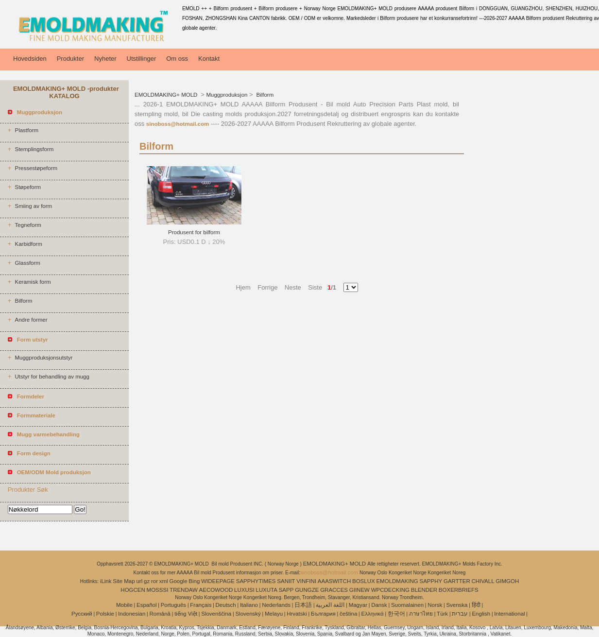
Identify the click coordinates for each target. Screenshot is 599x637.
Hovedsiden (30, 58)
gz (147, 581)
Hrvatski (297, 614)
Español (147, 605)
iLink (106, 581)
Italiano (249, 605)
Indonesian (131, 614)
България (323, 614)
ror (154, 581)
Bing (194, 581)
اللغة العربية (330, 605)
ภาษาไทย (421, 614)
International (509, 614)
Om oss (177, 58)
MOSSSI (158, 590)
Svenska (456, 605)
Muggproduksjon (226, 95)
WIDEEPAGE (218, 581)
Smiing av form (33, 206)
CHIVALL (482, 581)
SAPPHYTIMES (256, 581)
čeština (348, 614)
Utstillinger (141, 58)
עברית (460, 614)
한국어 (396, 614)
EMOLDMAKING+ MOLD (167, 95)
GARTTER (457, 581)
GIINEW (359, 590)
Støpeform (28, 187)
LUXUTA (266, 590)
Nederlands (276, 605)
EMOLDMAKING (397, 581)
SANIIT (286, 581)
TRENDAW (184, 590)
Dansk (379, 605)
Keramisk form (33, 282)
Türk (442, 614)
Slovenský (247, 614)
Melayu (274, 614)
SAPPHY (431, 581)
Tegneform (28, 225)
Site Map (124, 581)
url (139, 581)
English (481, 614)
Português (173, 605)
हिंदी (476, 605)
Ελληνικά (372, 614)
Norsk (435, 605)
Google (178, 581)
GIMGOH (507, 581)
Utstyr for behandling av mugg (52, 376)
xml (163, 581)
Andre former (31, 320)
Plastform (26, 130)
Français (200, 605)
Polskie (105, 614)
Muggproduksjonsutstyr (43, 358)
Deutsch (226, 605)
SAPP (286, 590)
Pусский (81, 614)
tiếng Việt (185, 614)
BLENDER (424, 590)
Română (160, 614)
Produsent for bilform (194, 232)
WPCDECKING (390, 590)
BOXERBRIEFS (459, 590)
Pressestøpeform (36, 168)
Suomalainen (407, 605)
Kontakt (209, 58)
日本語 (303, 605)
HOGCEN (132, 590)
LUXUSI (244, 590)
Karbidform (28, 244)
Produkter (70, 58)
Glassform (27, 263)
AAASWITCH (334, 581)
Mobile (124, 605)
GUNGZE (307, 590)
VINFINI (306, 581)
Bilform (23, 301)
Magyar (358, 605)
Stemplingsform (34, 149)
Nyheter (105, 58)
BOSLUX (363, 581)
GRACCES (334, 590)
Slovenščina (216, 614)
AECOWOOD (216, 590)
